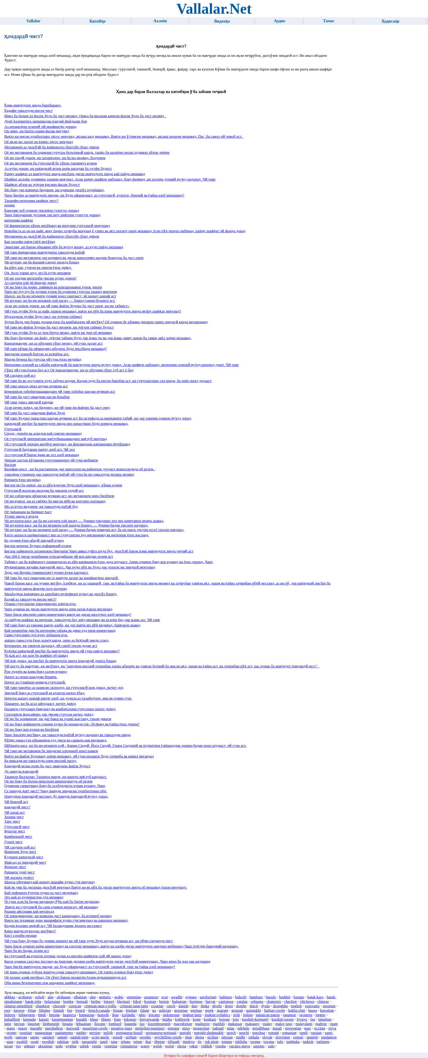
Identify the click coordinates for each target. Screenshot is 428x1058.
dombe (241, 1006)
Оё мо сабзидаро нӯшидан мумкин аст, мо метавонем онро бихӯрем (59, 496)
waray (145, 1046)
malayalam (303, 1024)
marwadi (72, 1028)
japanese (289, 1015)
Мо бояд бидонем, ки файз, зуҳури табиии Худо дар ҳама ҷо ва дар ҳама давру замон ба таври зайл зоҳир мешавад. (97, 338)
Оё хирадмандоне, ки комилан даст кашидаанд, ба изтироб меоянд (58, 916)
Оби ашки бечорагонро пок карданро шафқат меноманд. (49, 983)
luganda (131, 1024)
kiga (117, 1019)
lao (312, 1019)
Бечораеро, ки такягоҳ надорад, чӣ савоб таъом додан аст (50, 646)
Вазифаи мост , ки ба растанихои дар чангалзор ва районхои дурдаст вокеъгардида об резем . (79, 469)
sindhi (240, 1037)
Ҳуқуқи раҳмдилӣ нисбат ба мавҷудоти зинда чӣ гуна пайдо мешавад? (61, 651)
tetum (137, 1042)
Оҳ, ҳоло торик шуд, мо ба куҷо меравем (37, 273)
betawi (109, 1001)
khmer (106, 1019)
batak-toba (33, 1001)
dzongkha (280, 1006)
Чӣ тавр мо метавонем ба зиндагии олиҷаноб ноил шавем (51, 751)
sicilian (212, 1037)
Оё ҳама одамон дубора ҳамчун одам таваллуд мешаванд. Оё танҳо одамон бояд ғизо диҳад (78, 972)
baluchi (240, 997)
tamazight (89, 1042)
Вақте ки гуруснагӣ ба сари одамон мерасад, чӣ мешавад (51, 907)
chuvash (59, 1006)
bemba (68, 1001)
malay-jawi (283, 1024)
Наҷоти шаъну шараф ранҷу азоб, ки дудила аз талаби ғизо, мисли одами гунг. (68, 698)
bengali (82, 1001)
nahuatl (218, 1028)
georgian (181, 1010)
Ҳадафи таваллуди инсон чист (28, 111)
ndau (230, 1028)
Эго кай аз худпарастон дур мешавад (33, 897)
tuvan (8, 1046)
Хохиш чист (13, 817)
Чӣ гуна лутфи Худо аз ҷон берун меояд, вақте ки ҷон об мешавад (58, 333)
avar (164, 997)
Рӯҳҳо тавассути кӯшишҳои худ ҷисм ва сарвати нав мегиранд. (55, 740)
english (296, 1006)
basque (299, 997)
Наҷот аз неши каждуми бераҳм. (30, 677)
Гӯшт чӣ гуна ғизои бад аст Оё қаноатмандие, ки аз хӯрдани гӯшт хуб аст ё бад (68, 370)
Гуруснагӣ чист (16, 827)
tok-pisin (212, 1042)
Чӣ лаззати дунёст (19, 877)
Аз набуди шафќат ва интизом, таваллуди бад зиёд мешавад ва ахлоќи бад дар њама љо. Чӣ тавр (82, 620)
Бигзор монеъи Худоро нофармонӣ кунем (37, 546)
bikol (137, 1001)
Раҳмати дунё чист (19, 872)
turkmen (323, 1042)
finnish (58, 1010)
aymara (191, 997)
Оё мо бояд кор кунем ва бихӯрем (31, 729)
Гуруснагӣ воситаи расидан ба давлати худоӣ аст (44, 490)
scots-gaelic (100, 1037)
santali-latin (79, 1037)
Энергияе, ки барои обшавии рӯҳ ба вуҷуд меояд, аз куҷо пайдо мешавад (63, 247)
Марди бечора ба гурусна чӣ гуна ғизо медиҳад (42, 359)
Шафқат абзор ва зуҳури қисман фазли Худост (42, 185)
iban (115, 1015)
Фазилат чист (15, 867)
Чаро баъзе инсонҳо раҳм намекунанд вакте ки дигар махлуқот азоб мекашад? (67, 614)
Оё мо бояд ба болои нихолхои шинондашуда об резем (48, 781)
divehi (217, 1006)
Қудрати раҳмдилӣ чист (23, 857)
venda (96, 1046)
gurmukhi (253, 1010)
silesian (227, 1037)
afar (51, 997)
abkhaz (9, 997)
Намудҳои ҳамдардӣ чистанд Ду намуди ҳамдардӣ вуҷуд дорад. (56, 796)
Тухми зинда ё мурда (21, 516)
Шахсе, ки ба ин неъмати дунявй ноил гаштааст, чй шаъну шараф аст (60, 296)
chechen (290, 1001)
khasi (94, 1019)
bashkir (284, 997)
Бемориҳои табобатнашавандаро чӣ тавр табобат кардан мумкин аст (59, 391)
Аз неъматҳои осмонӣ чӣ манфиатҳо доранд (40, 127)
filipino (44, 1010)
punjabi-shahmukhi (209, 1033)
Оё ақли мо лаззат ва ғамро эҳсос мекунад (38, 142)
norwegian (293, 1028)
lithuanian (83, 1024)
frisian (118, 1010)
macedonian (183, 1024)
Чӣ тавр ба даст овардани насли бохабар (37, 397)
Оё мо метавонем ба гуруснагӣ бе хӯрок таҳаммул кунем (50, 163)
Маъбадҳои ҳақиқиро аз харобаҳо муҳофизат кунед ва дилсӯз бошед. (60, 594)
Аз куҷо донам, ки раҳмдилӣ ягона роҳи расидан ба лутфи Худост (58, 168)
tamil (104, 1042)
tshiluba (241, 1042)
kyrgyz (302, 1019)
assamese (151, 997)
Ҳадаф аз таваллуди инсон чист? (30, 599)
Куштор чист (14, 831)
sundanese (329, 1037)
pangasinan (43, 1033)
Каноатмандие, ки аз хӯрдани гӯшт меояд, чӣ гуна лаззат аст (53, 343)
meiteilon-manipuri (150, 1028)
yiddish (206, 1046)
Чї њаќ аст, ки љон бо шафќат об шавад (36, 655)
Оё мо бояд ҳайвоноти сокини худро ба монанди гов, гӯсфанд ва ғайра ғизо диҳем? (71, 724)
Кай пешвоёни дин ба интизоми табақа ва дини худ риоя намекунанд (59, 630)
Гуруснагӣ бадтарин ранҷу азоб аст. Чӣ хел (39, 449)
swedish (48, 1042)
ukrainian (45, 1046)
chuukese (43, 1006)
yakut (193, 1046)
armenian (134, 997)
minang (173, 1028)
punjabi (185, 1033)
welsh (157, 1046)
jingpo (320, 1015)
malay (267, 1024)
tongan (227, 1042)
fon (69, 1010)
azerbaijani (208, 997)
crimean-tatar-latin (134, 1006)
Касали (10, 465)
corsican (75, 1006)
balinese (226, 997)
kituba (167, 1019)
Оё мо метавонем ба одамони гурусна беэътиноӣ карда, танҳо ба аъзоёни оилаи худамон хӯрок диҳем (86, 152)
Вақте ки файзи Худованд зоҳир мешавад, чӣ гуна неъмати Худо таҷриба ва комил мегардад (79, 756)
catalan (242, 1001)
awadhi (176, 997)
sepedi (117, 1037)
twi (18, 1046)
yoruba (220, 1046)
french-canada (99, 1010)
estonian (329, 1006)
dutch (254, 1006)
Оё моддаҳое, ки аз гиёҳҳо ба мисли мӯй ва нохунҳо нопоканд (55, 501)
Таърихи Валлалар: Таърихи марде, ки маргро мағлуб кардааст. (55, 777)
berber (96, 1001)
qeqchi (244, 1033)
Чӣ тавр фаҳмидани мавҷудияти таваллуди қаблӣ (44, 252)
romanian (289, 1033)
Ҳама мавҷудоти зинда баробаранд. (32, 105)
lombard (114, 1024)
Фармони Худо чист (20, 852)
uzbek (84, 1046)
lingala (67, 1024)
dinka (205, 1006)
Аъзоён (160, 21)
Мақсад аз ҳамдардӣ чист (25, 862)
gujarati (237, 1010)
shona (199, 1037)
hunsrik (103, 1015)
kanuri (44, 1019)
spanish (312, 1037)
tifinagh (174, 1042)
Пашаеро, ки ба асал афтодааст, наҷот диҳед (40, 704)
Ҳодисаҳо (390, 21)
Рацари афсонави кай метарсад (29, 911)
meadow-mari (121, 1028)
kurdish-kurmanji (255, 1019)
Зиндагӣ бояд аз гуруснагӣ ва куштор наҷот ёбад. (44, 693)
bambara (256, 997)
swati (35, 1042)
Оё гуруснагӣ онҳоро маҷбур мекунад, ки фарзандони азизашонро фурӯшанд (67, 444)
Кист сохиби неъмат (20, 935)
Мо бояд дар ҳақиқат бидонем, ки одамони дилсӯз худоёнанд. (54, 190)
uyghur (71, 1046)
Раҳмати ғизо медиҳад (22, 480)
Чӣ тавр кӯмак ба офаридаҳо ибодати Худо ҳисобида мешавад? (55, 349)
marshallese (54, 1028)
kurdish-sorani (283, 1019)
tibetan (159, 1042)
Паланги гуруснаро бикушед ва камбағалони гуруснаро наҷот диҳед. (60, 709)
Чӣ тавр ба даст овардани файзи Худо (34, 413)
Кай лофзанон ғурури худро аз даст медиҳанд (41, 893)
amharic (105, 997)
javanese (305, 1015)
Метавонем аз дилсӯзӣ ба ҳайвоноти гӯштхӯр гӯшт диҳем (51, 147)
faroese (19, 1010)
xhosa (181, 1046)
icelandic (129, 1015)
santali (62, 1037)
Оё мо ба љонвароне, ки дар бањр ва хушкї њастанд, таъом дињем (57, 719)
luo (142, 1024)
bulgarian (179, 1001)
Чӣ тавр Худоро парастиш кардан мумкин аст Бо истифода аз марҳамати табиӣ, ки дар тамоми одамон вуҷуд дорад (97, 418)
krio (236, 1019)
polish (108, 1033)
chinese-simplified (18, 1006)
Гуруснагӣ (12, 429)
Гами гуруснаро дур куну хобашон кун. (36, 635)
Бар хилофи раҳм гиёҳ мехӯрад (29, 242)
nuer (307, 1028)
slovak (267, 1037)
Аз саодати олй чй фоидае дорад (30, 283)
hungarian (86, 1015)
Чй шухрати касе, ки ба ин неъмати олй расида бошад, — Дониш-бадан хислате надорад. (76, 525)
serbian (130, 1037)
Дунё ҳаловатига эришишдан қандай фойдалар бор (45, 121)
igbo (142, 1015)
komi (197, 1019)
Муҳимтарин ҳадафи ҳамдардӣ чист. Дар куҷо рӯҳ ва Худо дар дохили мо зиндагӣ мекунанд (79, 567)
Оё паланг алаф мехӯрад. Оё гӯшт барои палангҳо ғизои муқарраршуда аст (65, 977)
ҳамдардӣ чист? (17, 807)
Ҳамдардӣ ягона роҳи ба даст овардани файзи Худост (47, 766)
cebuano (257, 1001)
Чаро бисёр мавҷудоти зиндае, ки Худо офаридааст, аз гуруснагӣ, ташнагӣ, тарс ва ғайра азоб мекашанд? (89, 967)
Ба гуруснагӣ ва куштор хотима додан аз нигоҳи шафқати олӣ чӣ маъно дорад (67, 956)
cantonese (225, 1001)
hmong (54, 1015)
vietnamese (129, 1046)
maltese (321, 1024)
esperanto (312, 1006)
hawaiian (327, 1010)
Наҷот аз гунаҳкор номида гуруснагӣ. (35, 682)
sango (34, 1037)
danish (183, 1006)
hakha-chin (296, 1010)
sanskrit (48, 1037)
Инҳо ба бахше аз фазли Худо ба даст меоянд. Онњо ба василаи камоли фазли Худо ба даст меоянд (85, 116)
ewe (7, 1010)
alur (93, 997)
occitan (319, 1028)
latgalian (324, 1019)
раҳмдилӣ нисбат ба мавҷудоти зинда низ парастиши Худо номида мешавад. (66, 424)
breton (164, 1001)
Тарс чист (12, 821)
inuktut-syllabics (217, 1015)
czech (170, 1006)
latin (7, 1024)
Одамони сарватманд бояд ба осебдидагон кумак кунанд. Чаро (54, 786)
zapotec (259, 1046)
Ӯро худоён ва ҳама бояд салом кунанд (35, 671)
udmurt (29, 1046)
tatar (114, 1042)
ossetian (26, 1033)
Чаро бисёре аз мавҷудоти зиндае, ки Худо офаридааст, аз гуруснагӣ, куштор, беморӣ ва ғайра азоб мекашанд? (94, 195)
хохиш (9, 205)
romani (273, 1033)
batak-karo (315, 997)
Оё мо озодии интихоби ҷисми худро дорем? (40, 278)
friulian (131, 1010)
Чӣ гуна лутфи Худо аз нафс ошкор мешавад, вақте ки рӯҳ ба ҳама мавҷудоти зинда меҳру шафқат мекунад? (92, 311)
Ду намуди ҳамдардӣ (21, 771)
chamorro (274, 1001)
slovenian (283, 1037)
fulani (144, 1010)
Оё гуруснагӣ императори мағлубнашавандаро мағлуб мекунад (55, 439)
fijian (32, 1010)
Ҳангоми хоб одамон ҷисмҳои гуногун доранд (41, 210)
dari (194, 1006)
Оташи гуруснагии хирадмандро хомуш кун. (40, 604)
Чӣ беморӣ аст (16, 802)
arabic (119, 997)
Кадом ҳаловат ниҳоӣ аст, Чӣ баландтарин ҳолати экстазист (53, 926)
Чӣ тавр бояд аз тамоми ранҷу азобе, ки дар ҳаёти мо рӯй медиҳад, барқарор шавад (72, 625)
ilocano (154, 1015)
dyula (265, 1006)
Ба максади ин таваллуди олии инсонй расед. (40, 761)
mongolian (201, 1028)
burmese (196, 1001)
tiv (200, 1042)
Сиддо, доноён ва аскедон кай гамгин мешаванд (43, 433)
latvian (19, 1024)
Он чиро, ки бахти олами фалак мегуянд (36, 131)
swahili (21, 1042)
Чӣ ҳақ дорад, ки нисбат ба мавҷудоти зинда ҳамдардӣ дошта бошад (60, 661)
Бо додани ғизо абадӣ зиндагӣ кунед (34, 540)
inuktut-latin (192, 1015)
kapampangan (62, 1019)
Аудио (279, 21)
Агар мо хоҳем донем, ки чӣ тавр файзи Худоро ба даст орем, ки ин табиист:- (67, 306)
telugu (125, 1042)
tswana (269, 1042)
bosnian (150, 1001)
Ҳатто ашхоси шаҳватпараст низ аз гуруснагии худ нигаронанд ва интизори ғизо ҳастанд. (76, 535)
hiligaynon (27, 1015)
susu (10, 1042)
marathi (36, 1028)
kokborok (182, 1019)
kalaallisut (12, 1019)
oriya (332, 1028)
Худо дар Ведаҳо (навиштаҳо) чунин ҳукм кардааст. (46, 572)
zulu (271, 1046)
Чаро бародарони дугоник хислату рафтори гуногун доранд (52, 215)
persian (94, 1033)
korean (224, 1019)
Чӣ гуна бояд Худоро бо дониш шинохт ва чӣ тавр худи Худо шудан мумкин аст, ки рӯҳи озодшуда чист (88, 941)
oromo (11, 1033)
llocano (100, 1024)
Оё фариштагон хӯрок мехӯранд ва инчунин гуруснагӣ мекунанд (57, 226)
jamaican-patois (268, 1015)
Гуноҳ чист (13, 842)
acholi (39, 997)
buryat (210, 1001)
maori (22, 1028)
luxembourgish (159, 1024)
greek (209, 1010)
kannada (29, 1019)
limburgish (51, 1024)
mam (334, 1024)
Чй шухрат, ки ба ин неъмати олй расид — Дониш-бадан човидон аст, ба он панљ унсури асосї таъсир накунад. (94, 530)
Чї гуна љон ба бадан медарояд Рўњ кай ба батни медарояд (51, 902)
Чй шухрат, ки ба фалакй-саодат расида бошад (41, 262)
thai (148, 1042)
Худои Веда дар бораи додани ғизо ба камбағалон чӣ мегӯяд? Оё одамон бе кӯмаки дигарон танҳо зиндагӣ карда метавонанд (105, 322)
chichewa (307, 1001)
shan (188, 1037)
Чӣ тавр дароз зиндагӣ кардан (28, 402)
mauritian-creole (95, 1028)
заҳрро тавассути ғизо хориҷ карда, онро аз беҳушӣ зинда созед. (56, 640)
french (80, 1010)
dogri (229, 1006)
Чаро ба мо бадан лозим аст (26, 951)
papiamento (64, 1033)
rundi (304, 1033)
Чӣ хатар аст (14, 812)
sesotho (145, 1037)
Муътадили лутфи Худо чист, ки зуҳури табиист (43, 317)
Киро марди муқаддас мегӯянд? (30, 931)
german (196, 1010)
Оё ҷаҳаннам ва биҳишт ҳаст (28, 512)
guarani (222, 1010)
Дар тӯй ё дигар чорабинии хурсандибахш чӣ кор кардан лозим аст (58, 556)
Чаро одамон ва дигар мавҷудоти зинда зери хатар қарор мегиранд (58, 609)
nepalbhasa (260, 1028)
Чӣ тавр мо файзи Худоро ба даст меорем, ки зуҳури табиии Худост (59, 327)
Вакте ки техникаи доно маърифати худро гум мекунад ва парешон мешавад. (66, 920)
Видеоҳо (222, 21)
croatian (157, 1006)
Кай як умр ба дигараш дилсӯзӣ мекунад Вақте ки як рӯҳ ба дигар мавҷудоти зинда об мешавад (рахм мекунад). (95, 887)
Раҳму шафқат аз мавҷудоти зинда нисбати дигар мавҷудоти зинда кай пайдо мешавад (74, 174)
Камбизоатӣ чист (18, 836)
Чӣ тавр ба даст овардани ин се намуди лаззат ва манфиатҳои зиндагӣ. (61, 578)
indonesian (171, 1015)
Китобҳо (97, 21)
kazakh (81, 1019)
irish (236, 1015)
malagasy (252, 1024)
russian (316, 1033)
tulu (280, 1042)
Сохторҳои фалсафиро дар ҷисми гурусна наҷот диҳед (48, 714)
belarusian (52, 1001)
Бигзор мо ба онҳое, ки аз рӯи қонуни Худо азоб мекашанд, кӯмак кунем (63, 485)
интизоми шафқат (18, 220)
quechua (258, 1033)
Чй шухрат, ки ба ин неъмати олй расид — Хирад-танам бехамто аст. (59, 300)
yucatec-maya (239, 1046)
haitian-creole (274, 1010)
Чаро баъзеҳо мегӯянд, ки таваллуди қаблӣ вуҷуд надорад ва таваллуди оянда (67, 735)
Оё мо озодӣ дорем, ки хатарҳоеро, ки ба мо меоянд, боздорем (54, 158)
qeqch (231, 1033)
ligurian (34, 1024)
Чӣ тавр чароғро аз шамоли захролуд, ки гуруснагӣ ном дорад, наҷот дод (63, 688)
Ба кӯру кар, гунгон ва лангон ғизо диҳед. (38, 267)
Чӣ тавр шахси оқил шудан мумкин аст (36, 386)
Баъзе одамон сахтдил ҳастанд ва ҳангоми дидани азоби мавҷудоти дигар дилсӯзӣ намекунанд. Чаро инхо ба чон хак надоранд (107, 961)
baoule (271, 997)
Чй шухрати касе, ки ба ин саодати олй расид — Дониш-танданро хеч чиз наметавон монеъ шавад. (84, 521)
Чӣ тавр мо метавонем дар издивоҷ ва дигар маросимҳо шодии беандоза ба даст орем (73, 258)
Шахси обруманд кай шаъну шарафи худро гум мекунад (49, 882)
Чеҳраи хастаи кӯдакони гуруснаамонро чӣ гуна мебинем (51, 460)
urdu (59, 1046)
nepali (277, 1028)
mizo (186, 1028)
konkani (210, 1019)
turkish (308, 1042)
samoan (21, 1037)
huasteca (69, 1015)
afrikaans (64, 997)
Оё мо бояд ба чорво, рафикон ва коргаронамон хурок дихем (53, 287)
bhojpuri (123, 1001)
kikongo (130, 1019)
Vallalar (33, 21)
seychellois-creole (168, 1037)
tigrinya (189, 1042)
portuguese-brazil (129, 1033)
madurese (202, 1024)
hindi (42, 1015)
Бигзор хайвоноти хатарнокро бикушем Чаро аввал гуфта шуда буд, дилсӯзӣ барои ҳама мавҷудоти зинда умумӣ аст (98, 551)
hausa (312, 1010)
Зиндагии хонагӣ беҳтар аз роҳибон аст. (36, 354)
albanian (80, 997)
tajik (75, 1042)
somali (298, 1037)
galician (165, 1010)
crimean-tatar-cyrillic (100, 1006)
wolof (169, 1046)
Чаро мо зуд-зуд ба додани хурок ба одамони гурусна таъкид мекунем (60, 292)
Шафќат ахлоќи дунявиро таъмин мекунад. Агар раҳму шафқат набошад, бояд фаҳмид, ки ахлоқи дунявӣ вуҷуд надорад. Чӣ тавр (109, 179)
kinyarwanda (149, 1019)
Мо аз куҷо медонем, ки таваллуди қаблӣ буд (41, 506)
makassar (235, 1024)
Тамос (329, 21)
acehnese (25, 997)
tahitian (63, 1042)
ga (154, 1010)
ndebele (243, 1028)
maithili (219, 1024)
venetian (110, 1046)
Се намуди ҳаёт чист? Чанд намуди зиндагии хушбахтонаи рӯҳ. (55, 791)
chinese (323, 1001)
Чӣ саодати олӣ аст (19, 375)
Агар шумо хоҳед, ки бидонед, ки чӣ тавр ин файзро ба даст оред (57, 407)
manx (11, 1028)
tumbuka (293, 1042)
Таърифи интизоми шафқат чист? (31, 201)
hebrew (9, 1015)
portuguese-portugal (161, 1033)
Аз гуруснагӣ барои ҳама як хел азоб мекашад (41, 455)
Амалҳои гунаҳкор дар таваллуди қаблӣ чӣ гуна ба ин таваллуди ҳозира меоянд (69, 474)
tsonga (255, 1042)
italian (248, 1015)
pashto (81, 1033)
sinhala (253, 1037)
